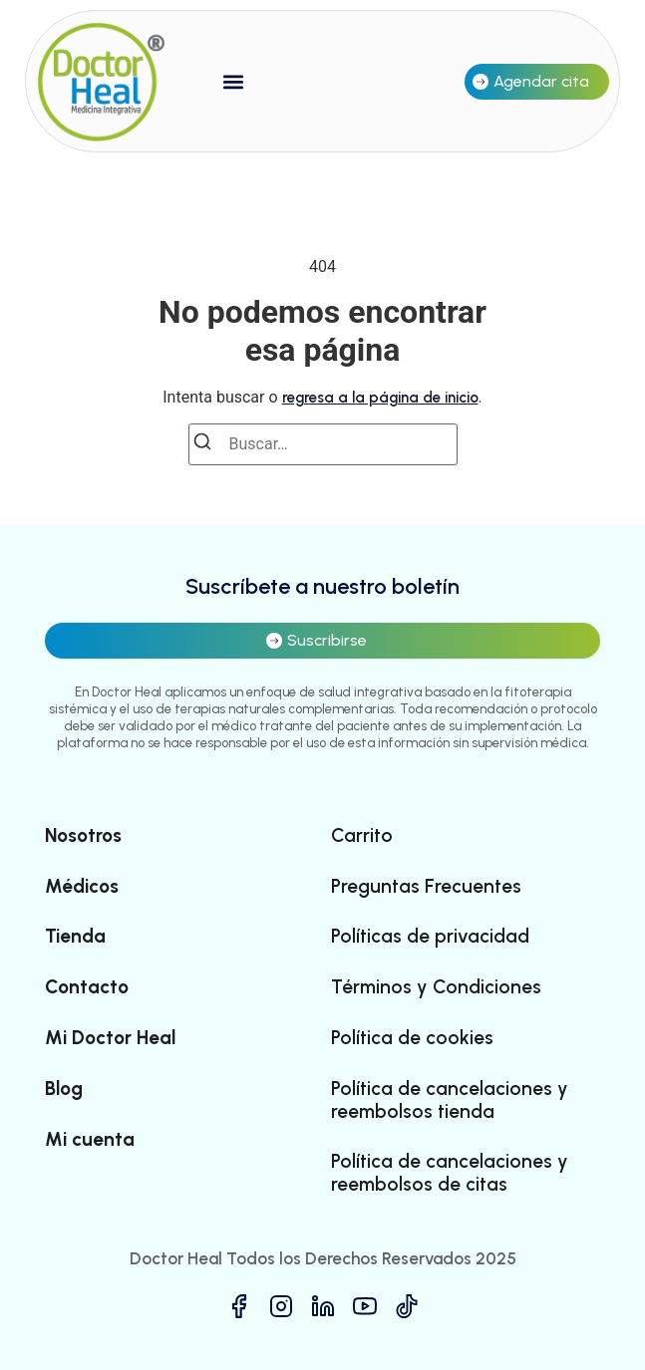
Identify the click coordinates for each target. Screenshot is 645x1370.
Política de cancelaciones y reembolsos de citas (449, 1173)
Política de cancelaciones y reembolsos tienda (449, 1100)
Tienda (75, 937)
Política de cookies (412, 1038)
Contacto (87, 987)
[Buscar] (208, 444)
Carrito (362, 836)
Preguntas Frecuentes (426, 887)
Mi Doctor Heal (110, 1038)
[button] (233, 81)
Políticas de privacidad (430, 937)
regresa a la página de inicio (380, 398)
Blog (64, 1089)
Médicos (82, 887)
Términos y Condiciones (436, 987)
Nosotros (83, 836)
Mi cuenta (90, 1140)
